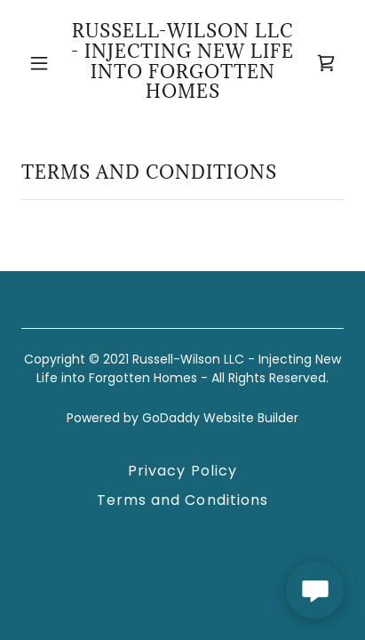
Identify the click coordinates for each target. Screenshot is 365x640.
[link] (182, 62)
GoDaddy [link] (171, 418)
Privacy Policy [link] (182, 470)
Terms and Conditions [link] (182, 500)
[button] (39, 63)
